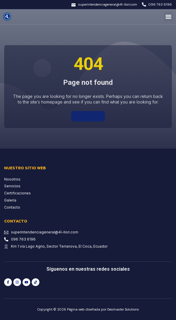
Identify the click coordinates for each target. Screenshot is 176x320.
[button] (168, 17)
